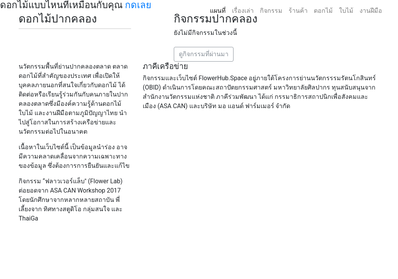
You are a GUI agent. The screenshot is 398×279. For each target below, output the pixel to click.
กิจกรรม (271, 10)
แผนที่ (218, 10)
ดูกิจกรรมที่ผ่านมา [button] (203, 54)
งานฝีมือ (371, 10)
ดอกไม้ (323, 10)
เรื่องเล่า (243, 10)
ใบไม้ (346, 10)
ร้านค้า (298, 10)
